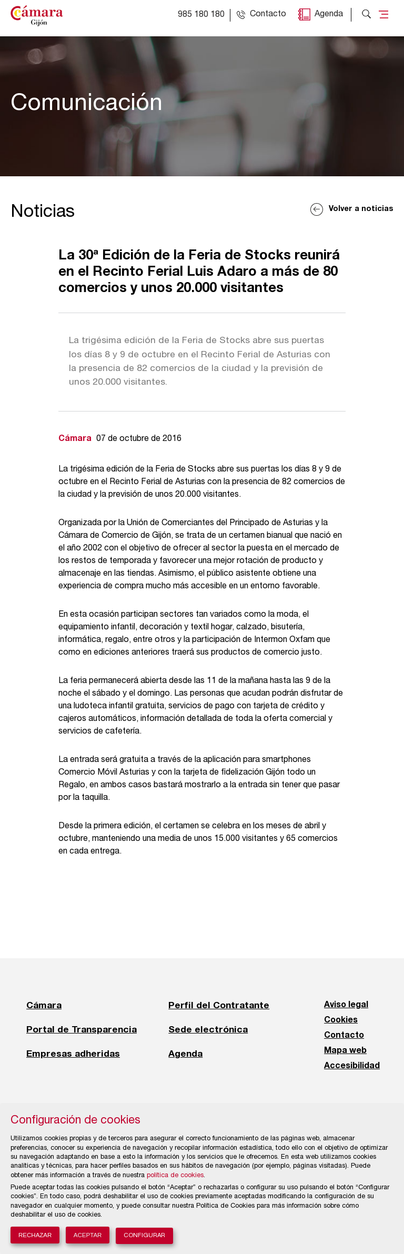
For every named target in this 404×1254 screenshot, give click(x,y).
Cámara (44, 1005)
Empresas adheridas (73, 1053)
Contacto (344, 1035)
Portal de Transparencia (81, 1029)
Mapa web (345, 1051)
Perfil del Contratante (218, 1005)
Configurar (144, 1236)
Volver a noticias (361, 209)
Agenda (329, 15)
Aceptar (88, 1235)
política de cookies (175, 1175)
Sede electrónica (208, 1029)
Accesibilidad (352, 1066)
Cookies (341, 1020)
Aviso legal (346, 1005)
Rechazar (35, 1235)
